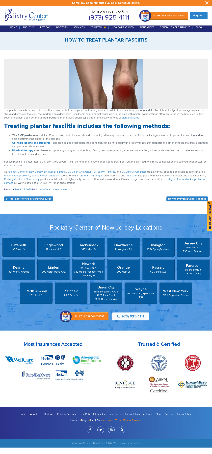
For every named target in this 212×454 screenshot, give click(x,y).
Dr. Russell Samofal (55, 178)
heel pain (131, 182)
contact (8, 189)
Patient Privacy (185, 420)
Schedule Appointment (169, 15)
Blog (199, 34)
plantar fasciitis (130, 124)
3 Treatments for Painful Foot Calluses (29, 205)
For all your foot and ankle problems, (184, 186)
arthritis (84, 182)
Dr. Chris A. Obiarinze (134, 178)
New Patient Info (123, 34)
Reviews (45, 34)
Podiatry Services (66, 420)
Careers (169, 420)
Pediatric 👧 (98, 34)
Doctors (62, 34)
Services (79, 34)
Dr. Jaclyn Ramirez (104, 178)
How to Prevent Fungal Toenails (187, 205)
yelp (122, 437)
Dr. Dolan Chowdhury (80, 178)
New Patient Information (93, 420)
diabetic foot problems (17, 182)
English (197, 15)
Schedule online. (129, 3)
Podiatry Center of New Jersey (25, 178)
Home (13, 34)
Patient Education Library (138, 420)
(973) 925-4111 (109, 18)
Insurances (146, 34)
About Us (29, 34)
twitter (100, 437)
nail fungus (96, 182)
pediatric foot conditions (45, 182)
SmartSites (135, 449)
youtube (111, 437)
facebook (90, 437)
